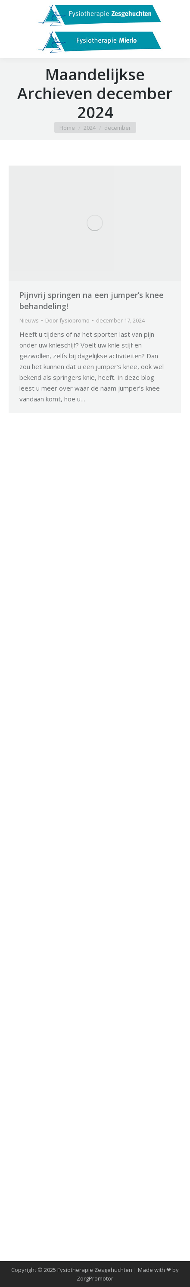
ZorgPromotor (95, 1278)
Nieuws (29, 320)
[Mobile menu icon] (14, 29)
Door (67, 320)
